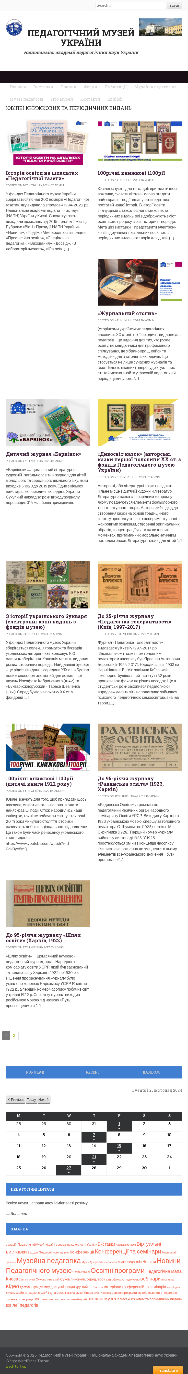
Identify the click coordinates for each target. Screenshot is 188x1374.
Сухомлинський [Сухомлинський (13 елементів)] (48, 1279)
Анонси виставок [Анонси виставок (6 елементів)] (126, 1244)
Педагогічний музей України (81, 38)
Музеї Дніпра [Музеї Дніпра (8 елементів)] (90, 1262)
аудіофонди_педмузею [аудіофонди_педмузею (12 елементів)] (123, 1279)
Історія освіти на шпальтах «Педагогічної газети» (42, 175)
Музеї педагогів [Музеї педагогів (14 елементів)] (130, 1262)
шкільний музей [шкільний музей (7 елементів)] (77, 1299)
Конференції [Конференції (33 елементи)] (82, 1252)
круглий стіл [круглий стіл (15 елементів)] (85, 1287)
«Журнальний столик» (127, 313)
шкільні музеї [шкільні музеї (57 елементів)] (101, 1299)
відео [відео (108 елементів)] (12, 1286)
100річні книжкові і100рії (131, 173)
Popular (35, 1072)
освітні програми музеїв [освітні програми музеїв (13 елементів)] (130, 1293)
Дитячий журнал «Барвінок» (43, 454)
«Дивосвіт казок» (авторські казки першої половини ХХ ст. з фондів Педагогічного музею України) (139, 462)
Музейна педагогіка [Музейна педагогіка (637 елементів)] (49, 1260)
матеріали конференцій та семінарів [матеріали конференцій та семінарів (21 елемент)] (135, 1286)
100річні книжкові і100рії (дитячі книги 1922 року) (39, 781)
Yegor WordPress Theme (28, 1360)
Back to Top (16, 1366)
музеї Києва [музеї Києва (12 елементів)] (84, 1293)
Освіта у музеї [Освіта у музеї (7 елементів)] (81, 1272)
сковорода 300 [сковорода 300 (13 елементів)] (29, 1299)
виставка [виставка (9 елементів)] (167, 1279)
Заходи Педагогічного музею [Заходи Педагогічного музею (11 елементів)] (48, 1252)
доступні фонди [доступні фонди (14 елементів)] (62, 1287)
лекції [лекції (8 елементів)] (99, 1287)
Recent (93, 1072)
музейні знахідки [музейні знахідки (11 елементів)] (25, 1293)
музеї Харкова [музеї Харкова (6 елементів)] (102, 1292)
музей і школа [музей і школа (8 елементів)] (66, 1292)
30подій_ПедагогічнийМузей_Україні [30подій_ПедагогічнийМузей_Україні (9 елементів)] (30, 1245)
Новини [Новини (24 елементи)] (149, 1261)
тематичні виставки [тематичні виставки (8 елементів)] (54, 1299)
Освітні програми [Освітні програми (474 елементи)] (118, 1270)
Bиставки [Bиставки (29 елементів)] (106, 1244)
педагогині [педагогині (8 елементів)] (155, 1292)
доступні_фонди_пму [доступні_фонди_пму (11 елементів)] (35, 1287)
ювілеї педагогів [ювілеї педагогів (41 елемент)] (22, 1305)
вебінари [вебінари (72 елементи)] (150, 1279)
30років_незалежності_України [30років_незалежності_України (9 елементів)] (76, 1245)
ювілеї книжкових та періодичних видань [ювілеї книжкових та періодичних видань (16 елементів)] (149, 1299)
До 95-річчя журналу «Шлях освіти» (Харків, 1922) (43, 937)
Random (151, 1072)
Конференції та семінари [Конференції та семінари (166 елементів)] (128, 1251)
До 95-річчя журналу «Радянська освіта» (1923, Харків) (131, 783)
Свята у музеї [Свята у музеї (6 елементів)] (27, 1279)
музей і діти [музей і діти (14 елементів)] (47, 1292)
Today (31, 1100)
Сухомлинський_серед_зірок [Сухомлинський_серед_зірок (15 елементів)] (82, 1279)
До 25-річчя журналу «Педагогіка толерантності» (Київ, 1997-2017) (134, 621)
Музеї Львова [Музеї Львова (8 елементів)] (108, 1262)
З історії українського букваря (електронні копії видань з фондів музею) (46, 621)
